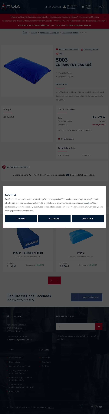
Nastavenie (54, 218)
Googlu (87, 202)
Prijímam (21, 218)
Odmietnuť (87, 218)
